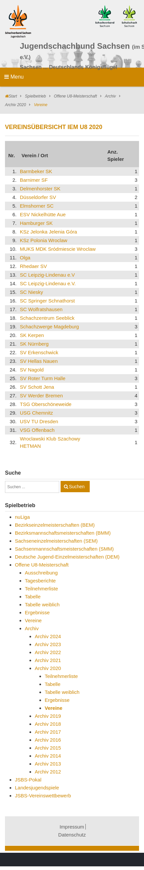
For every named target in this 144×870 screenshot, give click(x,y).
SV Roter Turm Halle (43, 378)
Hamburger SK (36, 223)
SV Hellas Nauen (39, 361)
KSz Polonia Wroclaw (43, 240)
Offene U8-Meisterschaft (75, 96)
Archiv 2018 (48, 724)
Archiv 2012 (48, 771)
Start (13, 96)
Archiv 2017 (48, 732)
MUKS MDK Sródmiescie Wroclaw (58, 249)
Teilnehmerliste (41, 588)
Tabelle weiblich (42, 604)
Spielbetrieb (35, 96)
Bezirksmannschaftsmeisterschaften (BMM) (63, 533)
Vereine (33, 620)
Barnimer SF (34, 180)
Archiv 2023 (48, 644)
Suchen (76, 486)
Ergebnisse (37, 612)
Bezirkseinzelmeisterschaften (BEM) (55, 525)
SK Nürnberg (34, 344)
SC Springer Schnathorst (47, 300)
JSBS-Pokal (28, 779)
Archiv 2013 (48, 764)
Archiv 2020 (15, 104)
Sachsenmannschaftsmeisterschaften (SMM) (64, 549)
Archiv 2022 (48, 652)
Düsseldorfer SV (38, 197)
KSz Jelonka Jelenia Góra (48, 231)
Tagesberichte (40, 580)
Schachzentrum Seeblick (47, 318)
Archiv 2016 (48, 740)
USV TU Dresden (39, 421)
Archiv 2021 (48, 660)
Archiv (110, 96)
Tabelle (33, 596)
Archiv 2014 (48, 756)
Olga (25, 257)
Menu (14, 77)
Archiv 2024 (48, 636)
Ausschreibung (41, 572)
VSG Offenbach (37, 430)
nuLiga (22, 517)
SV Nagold (32, 369)
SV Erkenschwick (39, 352)
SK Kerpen (32, 335)
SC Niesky (31, 292)
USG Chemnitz (36, 413)
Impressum (72, 827)
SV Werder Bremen (41, 395)
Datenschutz (72, 834)
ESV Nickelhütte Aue (43, 214)
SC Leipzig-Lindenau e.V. (48, 283)
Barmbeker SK (36, 171)
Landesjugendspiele (37, 787)
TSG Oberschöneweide (46, 404)
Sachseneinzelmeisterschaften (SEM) (56, 541)
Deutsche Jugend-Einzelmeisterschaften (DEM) (67, 557)
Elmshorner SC (37, 206)
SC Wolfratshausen (41, 309)
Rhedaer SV (33, 266)
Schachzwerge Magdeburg (49, 326)
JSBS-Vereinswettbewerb (43, 795)
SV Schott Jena (37, 387)
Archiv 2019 (48, 716)
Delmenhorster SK (40, 188)
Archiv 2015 (48, 748)
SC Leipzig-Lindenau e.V (47, 275)
